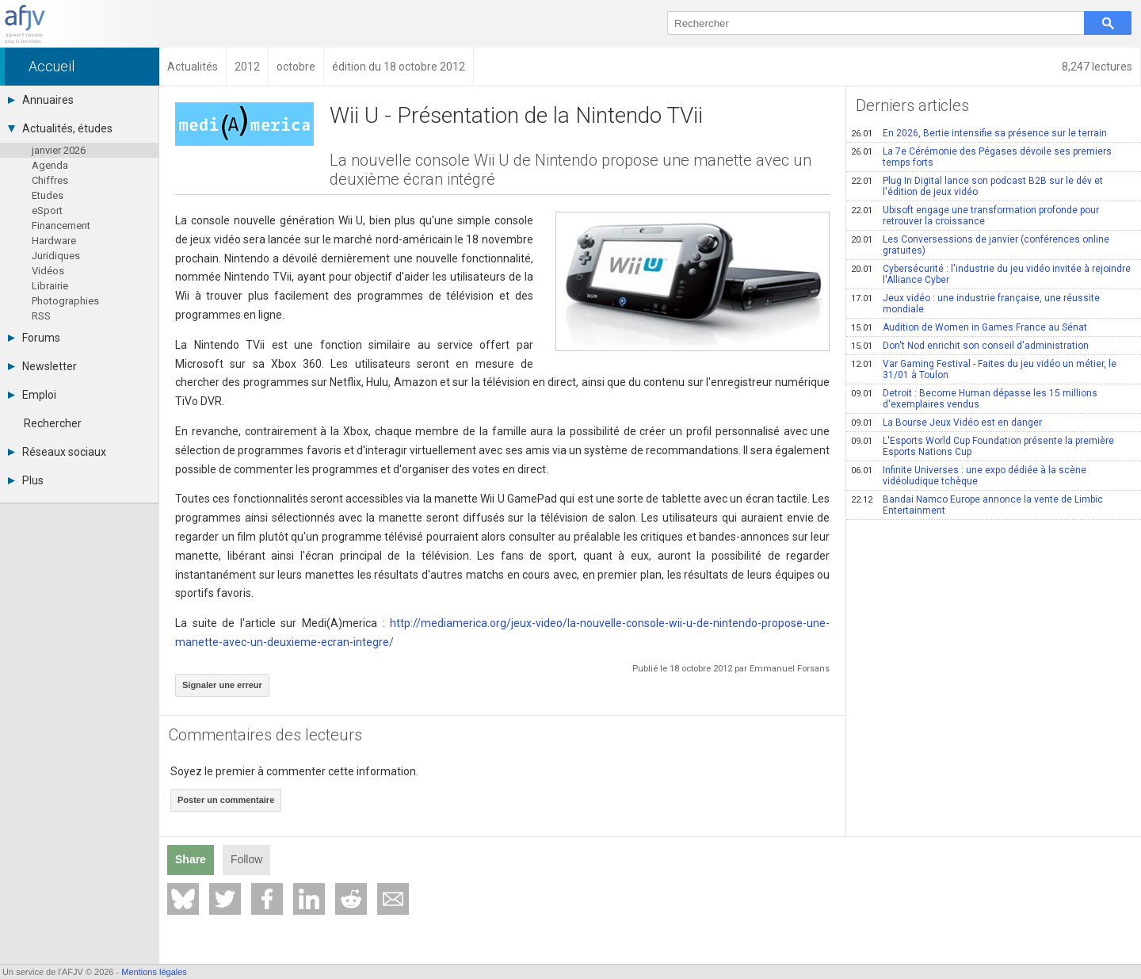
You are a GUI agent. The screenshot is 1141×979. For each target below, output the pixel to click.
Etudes (47, 195)
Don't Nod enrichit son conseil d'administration (970, 345)
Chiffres (50, 180)
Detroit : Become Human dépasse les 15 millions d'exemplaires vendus (974, 399)
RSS (41, 316)
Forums (34, 337)
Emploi (32, 394)
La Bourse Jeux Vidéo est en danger (946, 422)
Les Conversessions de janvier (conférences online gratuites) (980, 245)
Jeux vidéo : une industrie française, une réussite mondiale (975, 304)
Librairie (50, 286)
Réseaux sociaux (57, 452)
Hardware (54, 241)
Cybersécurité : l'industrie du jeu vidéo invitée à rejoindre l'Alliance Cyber (991, 274)
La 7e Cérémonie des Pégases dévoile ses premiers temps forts (981, 157)
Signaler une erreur (222, 685)
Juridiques (56, 256)
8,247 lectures (1097, 66)
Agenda (50, 165)
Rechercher (53, 423)
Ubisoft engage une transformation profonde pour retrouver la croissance (975, 216)
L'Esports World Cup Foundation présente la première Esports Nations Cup (982, 446)
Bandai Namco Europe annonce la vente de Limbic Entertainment (977, 505)
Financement (61, 225)
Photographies (65, 301)
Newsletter (42, 366)
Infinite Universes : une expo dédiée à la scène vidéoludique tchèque (968, 476)
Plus (26, 480)
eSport (47, 210)
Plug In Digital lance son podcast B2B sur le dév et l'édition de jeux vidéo (977, 186)
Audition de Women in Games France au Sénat (969, 327)
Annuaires (41, 100)
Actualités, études (60, 128)
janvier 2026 (59, 150)
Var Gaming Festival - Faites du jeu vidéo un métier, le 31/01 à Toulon (983, 369)
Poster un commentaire (225, 800)
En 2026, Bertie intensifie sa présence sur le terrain (979, 133)
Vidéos (48, 271)
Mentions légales (154, 972)
